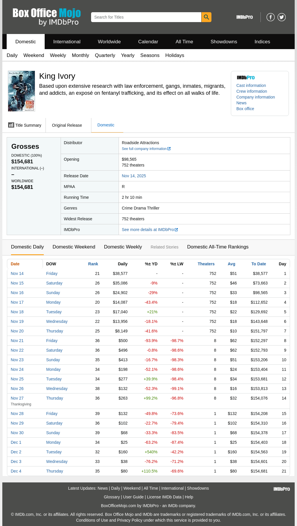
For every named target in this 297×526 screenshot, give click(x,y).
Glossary (112, 497)
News (241, 103)
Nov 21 (17, 340)
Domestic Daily (27, 247)
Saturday (54, 283)
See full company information (146, 149)
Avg (231, 264)
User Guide (133, 497)
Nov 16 (17, 292)
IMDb (173, 505)
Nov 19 (17, 321)
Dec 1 (16, 442)
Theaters (206, 264)
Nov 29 (17, 423)
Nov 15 (17, 283)
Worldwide (109, 41)
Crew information (251, 91)
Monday (53, 302)
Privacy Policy (129, 520)
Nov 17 (17, 302)
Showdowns (224, 41)
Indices (262, 41)
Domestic (25, 41)
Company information (255, 97)
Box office (245, 108)
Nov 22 (17, 350)
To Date (258, 264)
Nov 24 (17, 369)
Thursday (54, 331)
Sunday (53, 292)
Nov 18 (17, 311)
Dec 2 (16, 452)
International (67, 41)
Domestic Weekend (73, 247)
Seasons (150, 55)
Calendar (148, 41)
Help (189, 497)
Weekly (58, 55)
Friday (51, 273)
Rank (93, 264)
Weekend (33, 55)
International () (27, 168)
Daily (12, 55)
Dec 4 (16, 471)
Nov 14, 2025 (134, 175)
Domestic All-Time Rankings (218, 247)
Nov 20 (17, 331)
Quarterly (105, 55)
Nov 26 (17, 388)
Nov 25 (17, 379)
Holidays (174, 55)
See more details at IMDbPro (150, 229)
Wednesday (57, 321)
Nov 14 (17, 273)
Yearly (128, 55)
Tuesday (53, 311)
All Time (184, 41)
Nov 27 (17, 398)
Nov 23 (17, 359)
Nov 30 (17, 432)
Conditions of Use (92, 520)
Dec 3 (16, 461)
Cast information (251, 85)
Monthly (80, 55)
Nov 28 (17, 413)
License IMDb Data (164, 497)
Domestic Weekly (123, 247)
